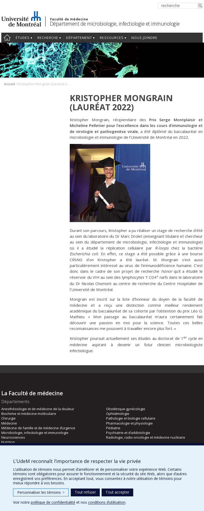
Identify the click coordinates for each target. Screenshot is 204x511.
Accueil (7, 38)
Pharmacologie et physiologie (129, 423)
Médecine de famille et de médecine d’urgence (38, 428)
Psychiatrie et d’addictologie (128, 432)
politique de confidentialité (53, 502)
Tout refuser (85, 492)
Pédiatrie (113, 428)
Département (79, 38)
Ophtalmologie (117, 413)
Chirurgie (8, 418)
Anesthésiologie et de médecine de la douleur (37, 409)
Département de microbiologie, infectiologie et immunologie (115, 23)
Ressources (112, 38)
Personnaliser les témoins (41, 492)
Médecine (9, 423)
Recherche (47, 38)
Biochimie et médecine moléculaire (28, 413)
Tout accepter (117, 492)
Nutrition (8, 442)
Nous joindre (144, 38)
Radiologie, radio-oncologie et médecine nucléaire (145, 437)
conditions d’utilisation (106, 502)
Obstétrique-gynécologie (125, 409)
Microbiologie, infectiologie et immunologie (34, 432)
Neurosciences (13, 437)
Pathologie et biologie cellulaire (130, 418)
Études (23, 38)
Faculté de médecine (69, 19)
